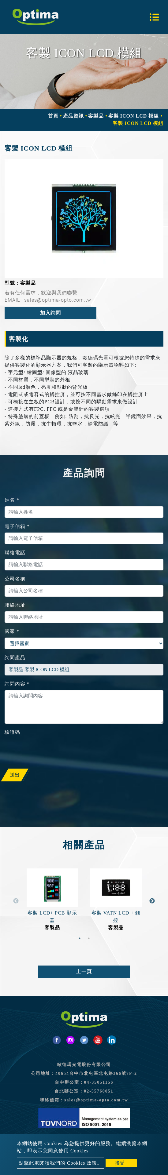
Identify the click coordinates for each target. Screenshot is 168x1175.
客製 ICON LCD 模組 (133, 115)
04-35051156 (99, 1082)
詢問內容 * (17, 683)
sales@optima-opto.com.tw (96, 1100)
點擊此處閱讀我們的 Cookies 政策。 (60, 1163)
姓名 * (12, 500)
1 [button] (80, 938)
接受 (120, 1163)
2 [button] (89, 938)
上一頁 (84, 971)
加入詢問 (50, 312)
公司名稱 (15, 578)
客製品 (96, 115)
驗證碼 (12, 732)
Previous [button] (16, 901)
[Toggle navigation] (154, 17)
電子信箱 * (17, 526)
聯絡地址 (15, 605)
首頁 (53, 115)
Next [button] (152, 901)
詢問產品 (15, 657)
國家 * (12, 631)
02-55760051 (99, 1091)
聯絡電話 (15, 552)
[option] (84, 218)
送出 (15, 774)
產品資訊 (73, 115)
